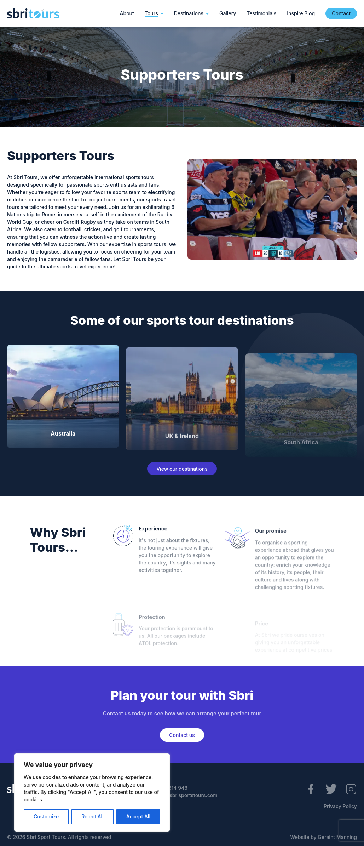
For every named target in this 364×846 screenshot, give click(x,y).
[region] (92, 792)
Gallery (227, 13)
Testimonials (261, 13)
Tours (151, 13)
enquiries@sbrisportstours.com (180, 795)
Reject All (92, 816)
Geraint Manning (337, 837)
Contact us (182, 735)
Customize (46, 816)
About (127, 13)
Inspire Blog (301, 13)
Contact (341, 13)
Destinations (188, 13)
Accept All (138, 816)
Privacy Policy (340, 806)
